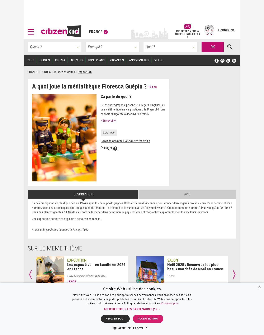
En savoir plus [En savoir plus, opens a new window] (169, 303)
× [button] (259, 287)
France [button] (98, 31)
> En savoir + (108, 120)
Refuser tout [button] (115, 318)
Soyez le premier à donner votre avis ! (125, 141)
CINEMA (60, 60)
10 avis (171, 275)
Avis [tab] (187, 194)
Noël (31, 60)
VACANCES (117, 60)
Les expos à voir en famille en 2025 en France (96, 266)
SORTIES (45, 60)
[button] (32, 30)
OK (213, 47)
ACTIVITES (76, 60)
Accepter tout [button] (148, 318)
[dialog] (132, 309)
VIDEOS (158, 60)
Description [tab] (83, 194)
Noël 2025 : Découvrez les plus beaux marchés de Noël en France (195, 266)
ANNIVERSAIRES (139, 60)
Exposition (109, 132)
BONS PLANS (96, 60)
